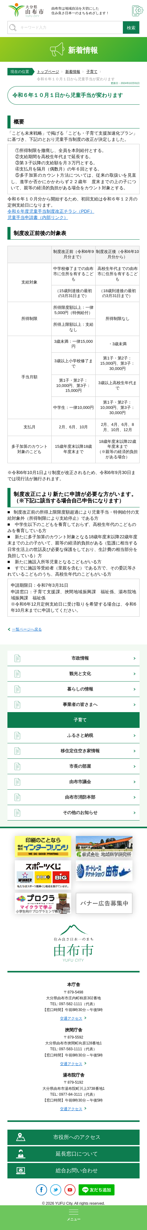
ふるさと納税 (80, 735)
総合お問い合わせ (77, 1170)
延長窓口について (77, 1154)
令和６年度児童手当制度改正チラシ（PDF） (50, 211)
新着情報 (72, 71)
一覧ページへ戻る (27, 629)
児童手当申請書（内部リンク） (37, 217)
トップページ (48, 71)
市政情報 (80, 658)
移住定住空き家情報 (80, 750)
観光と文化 (80, 673)
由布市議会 (80, 781)
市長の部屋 (80, 766)
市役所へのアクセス (77, 1137)
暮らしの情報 (80, 688)
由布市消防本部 (80, 797)
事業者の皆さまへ (80, 704)
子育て (91, 71)
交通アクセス (71, 1018)
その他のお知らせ (80, 812)
